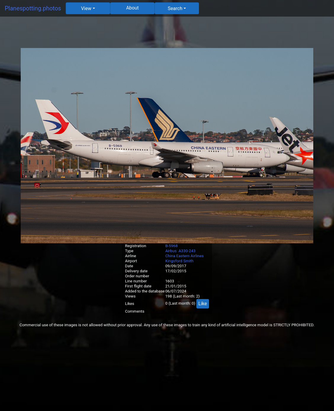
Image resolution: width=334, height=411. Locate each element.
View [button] (86, 8)
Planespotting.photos (33, 8)
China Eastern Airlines (184, 256)
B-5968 (171, 246)
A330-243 (187, 251)
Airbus (170, 251)
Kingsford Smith (179, 261)
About (132, 8)
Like (202, 303)
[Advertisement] (167, 34)
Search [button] (175, 8)
